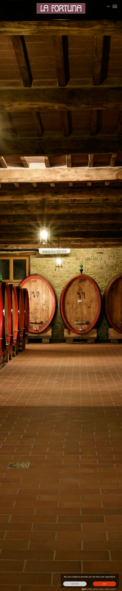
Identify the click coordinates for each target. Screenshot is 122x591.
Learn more (75, 583)
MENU (108, 6)
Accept (104, 583)
